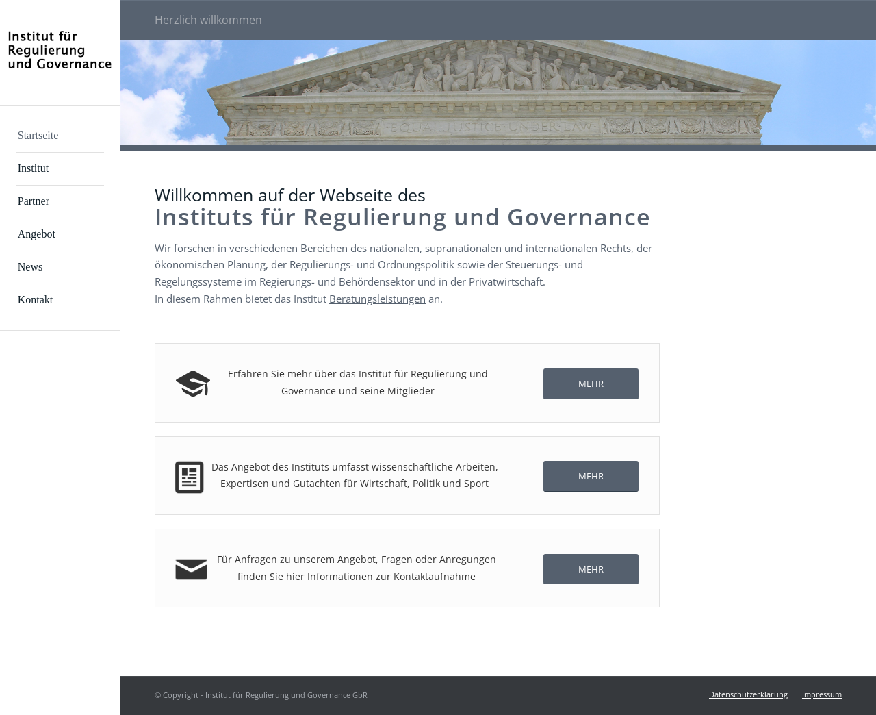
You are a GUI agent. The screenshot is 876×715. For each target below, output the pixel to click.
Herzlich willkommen (208, 19)
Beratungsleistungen (377, 298)
